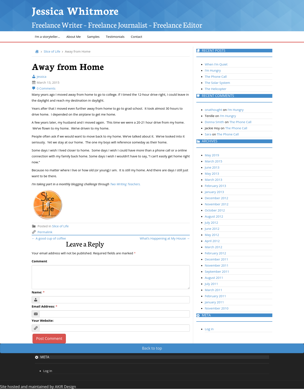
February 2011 (215, 296)
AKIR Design (65, 386)
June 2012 (212, 228)
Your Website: (43, 320)
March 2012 (213, 247)
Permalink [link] (45, 232)
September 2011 (217, 271)
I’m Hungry (213, 70)
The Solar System (217, 82)
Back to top (152, 348)
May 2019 (212, 155)
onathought (213, 110)
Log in (209, 329)
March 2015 (213, 161)
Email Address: (44, 306)
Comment (39, 261)
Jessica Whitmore (75, 10)
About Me (73, 36)
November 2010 (216, 308)
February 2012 (215, 253)
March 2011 (213, 290)
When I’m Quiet (216, 64)
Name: (38, 292)
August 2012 (214, 216)
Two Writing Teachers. (126, 184)
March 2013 (213, 179)
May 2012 (212, 235)
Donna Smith (214, 122)
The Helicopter (215, 89)
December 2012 (216, 198)
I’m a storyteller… (47, 36)
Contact (136, 36)
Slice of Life (52, 51)
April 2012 (212, 241)
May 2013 (212, 173)
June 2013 (212, 167)
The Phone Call (216, 76)
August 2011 (214, 277)
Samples (93, 36)
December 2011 (216, 259)
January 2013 (214, 192)
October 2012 (215, 210)
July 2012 (211, 222)
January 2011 (214, 302)
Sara (208, 134)
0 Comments (44, 88)
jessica (39, 76)
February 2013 (215, 186)
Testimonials (115, 36)
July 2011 (211, 284)
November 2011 (216, 265)
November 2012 (216, 204)
